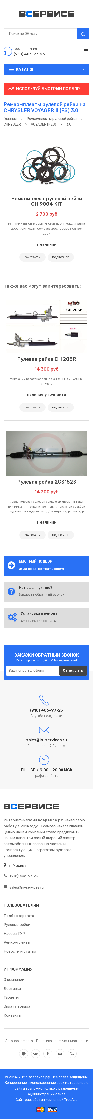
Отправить (73, 671)
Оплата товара (17, 1006)
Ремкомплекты (17, 942)
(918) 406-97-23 (21, 876)
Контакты (12, 1015)
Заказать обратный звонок (41, 594)
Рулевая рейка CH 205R (46, 359)
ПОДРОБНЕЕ (60, 257)
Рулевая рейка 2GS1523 (46, 482)
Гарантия (12, 997)
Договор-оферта (19, 1041)
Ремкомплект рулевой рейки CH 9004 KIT (46, 201)
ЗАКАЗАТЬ (32, 257)
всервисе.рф (39, 1077)
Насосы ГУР (14, 933)
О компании (14, 979)
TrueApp (71, 1100)
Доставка (12, 988)
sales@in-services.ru (24, 887)
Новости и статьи (20, 951)
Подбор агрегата (19, 916)
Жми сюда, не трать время (41, 568)
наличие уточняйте (46, 394)
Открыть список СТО (38, 621)
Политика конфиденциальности (62, 1041)
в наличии (46, 244)
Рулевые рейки (17, 924)
